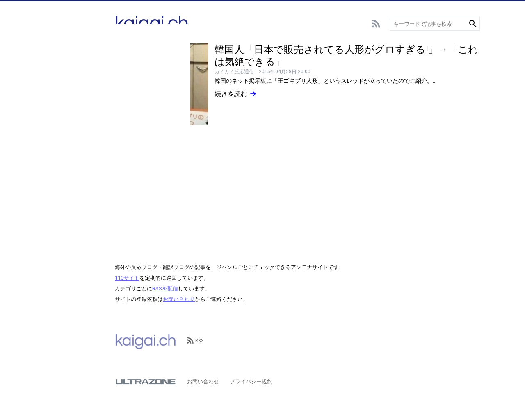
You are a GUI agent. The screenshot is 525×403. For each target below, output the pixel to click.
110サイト (127, 278)
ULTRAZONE (145, 382)
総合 (52, 48)
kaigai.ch (145, 341)
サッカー (57, 60)
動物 (52, 159)
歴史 (52, 195)
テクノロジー (63, 134)
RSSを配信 (165, 288)
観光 (52, 171)
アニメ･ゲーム (64, 97)
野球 (52, 73)
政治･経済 (59, 183)
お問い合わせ (179, 299)
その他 (55, 208)
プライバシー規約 (251, 381)
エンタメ (57, 109)
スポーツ (57, 85)
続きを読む (236, 94)
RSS (195, 340)
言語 (52, 146)
